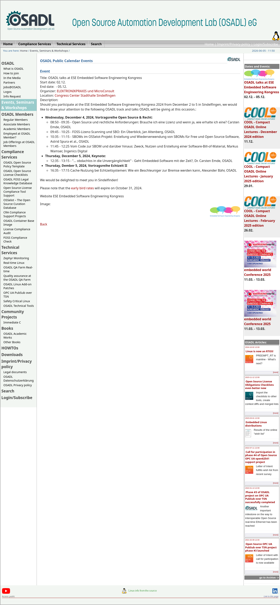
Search (7, 391)
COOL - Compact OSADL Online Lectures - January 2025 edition (260, 172)
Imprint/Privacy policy (233, 44)
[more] (275, 372)
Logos (7, 92)
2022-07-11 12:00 (252, 448)
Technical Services (10, 250)
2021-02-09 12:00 (252, 540)
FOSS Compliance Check (15, 239)
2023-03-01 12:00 (252, 418)
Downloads (12, 354)
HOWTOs (9, 348)
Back (43, 224)
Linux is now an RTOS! (259, 351)
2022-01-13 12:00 (252, 488)
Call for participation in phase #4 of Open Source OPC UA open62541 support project (261, 457)
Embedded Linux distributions (256, 423)
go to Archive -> (269, 577)
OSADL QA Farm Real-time (18, 269)
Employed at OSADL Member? (16, 135)
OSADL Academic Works (15, 335)
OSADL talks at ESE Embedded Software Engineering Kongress (261, 85)
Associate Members (16, 124)
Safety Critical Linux (16, 301)
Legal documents (15, 372)
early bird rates (83, 188)
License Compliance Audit (16, 231)
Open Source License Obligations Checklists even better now (259, 385)
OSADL (7, 63)
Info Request (12, 96)
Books (7, 328)
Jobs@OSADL (12, 87)
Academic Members (16, 129)
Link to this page (271, 596)
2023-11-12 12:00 (252, 377)
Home (209, 44)
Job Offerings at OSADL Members (19, 144)
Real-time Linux (13, 263)
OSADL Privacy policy (17, 385)
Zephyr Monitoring (16, 258)
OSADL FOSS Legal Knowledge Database (17, 181)
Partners (9, 82)
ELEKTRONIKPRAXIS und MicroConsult (85, 91)
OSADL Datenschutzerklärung (18, 378)
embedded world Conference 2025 (260, 270)
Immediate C (12, 322)
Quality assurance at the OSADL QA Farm (17, 278)
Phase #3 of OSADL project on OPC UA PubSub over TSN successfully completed (260, 497)
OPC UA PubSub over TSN (17, 294)
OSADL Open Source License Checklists (17, 173)
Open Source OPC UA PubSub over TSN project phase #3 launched (261, 547)
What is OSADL (13, 69)
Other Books (11, 342)
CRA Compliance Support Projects (14, 214)
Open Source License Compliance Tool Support (17, 191)
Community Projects (12, 314)
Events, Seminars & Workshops (49, 50)
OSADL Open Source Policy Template (17, 164)
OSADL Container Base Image (18, 222)
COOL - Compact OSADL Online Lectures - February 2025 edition (260, 216)
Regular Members (15, 120)
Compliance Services (12, 154)
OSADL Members (17, 114)
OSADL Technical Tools (18, 306)
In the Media (12, 78)
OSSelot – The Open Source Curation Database (16, 204)
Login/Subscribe (266, 44)
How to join (11, 73)
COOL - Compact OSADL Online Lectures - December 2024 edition (260, 127)
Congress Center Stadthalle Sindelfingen (85, 95)
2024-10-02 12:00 (252, 347)
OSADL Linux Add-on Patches (17, 286)
